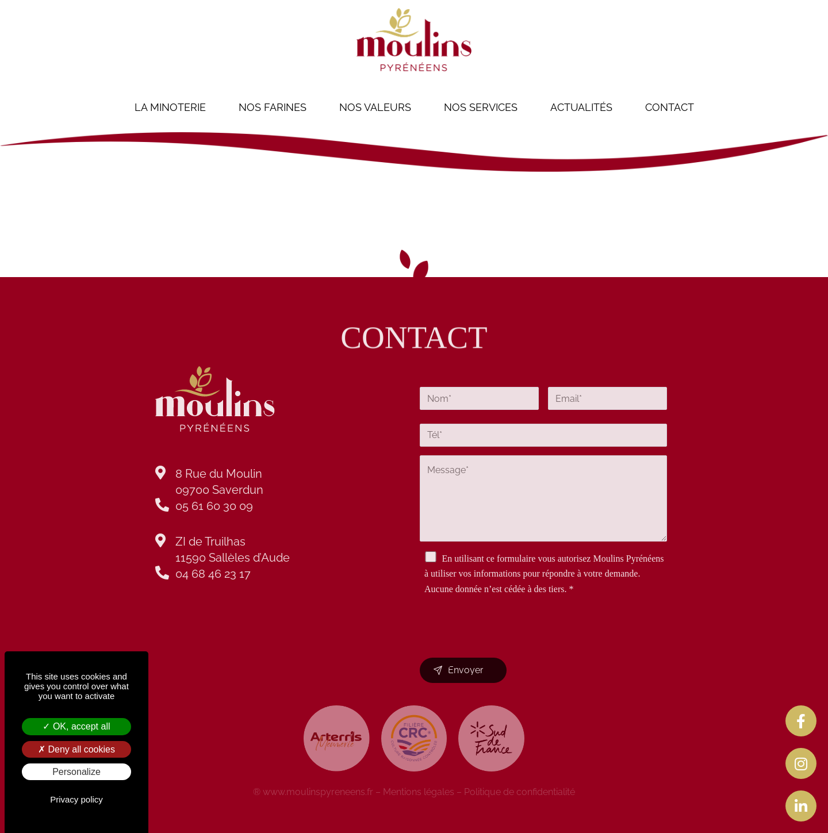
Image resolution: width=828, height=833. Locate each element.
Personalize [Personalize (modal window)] (76, 772)
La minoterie (170, 107)
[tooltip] (800, 720)
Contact (669, 107)
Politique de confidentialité (519, 791)
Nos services (481, 107)
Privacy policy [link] (76, 799)
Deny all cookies (76, 749)
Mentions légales (418, 791)
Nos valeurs (375, 107)
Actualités (581, 107)
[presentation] (507, 612)
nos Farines (272, 107)
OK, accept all (76, 726)
